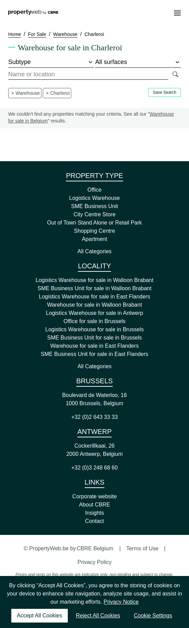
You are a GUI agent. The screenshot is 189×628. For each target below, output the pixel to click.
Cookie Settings (153, 615)
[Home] (33, 13)
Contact (94, 521)
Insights (94, 513)
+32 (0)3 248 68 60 (94, 468)
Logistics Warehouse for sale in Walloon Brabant (94, 280)
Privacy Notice (121, 602)
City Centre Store (95, 214)
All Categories (94, 251)
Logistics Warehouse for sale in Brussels (94, 329)
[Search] (175, 74)
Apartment (94, 239)
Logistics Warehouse (94, 198)
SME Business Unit (94, 206)
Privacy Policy (94, 562)
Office (94, 190)
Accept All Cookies (39, 615)
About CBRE (94, 505)
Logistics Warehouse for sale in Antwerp (94, 313)
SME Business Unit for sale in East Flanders (94, 354)
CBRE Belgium (95, 548)
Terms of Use (142, 548)
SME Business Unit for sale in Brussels (94, 338)
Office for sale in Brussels (94, 321)
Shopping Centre (94, 231)
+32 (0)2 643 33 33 (94, 417)
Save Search (164, 92)
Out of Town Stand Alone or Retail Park (94, 223)
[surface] (138, 62)
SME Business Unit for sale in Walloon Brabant (95, 288)
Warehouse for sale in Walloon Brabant (94, 305)
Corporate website (94, 496)
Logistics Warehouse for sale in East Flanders (94, 296)
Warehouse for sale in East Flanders (94, 346)
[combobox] (88, 74)
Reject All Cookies (98, 615)
